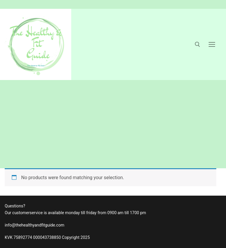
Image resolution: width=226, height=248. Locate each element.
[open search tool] (197, 44)
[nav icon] (211, 44)
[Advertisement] (113, 124)
